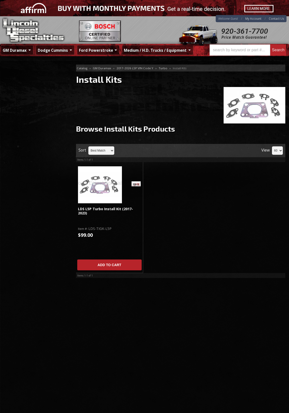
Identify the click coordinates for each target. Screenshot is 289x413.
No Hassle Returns (30, 165)
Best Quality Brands (31, 151)
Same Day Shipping (31, 137)
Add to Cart (109, 265)
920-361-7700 (244, 31)
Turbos (13, 92)
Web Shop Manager (273, 408)
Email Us (21, 192)
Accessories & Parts (24, 76)
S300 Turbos (18, 100)
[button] (248, 50)
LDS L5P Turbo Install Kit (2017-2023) (105, 211)
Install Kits (17, 84)
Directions (27, 356)
